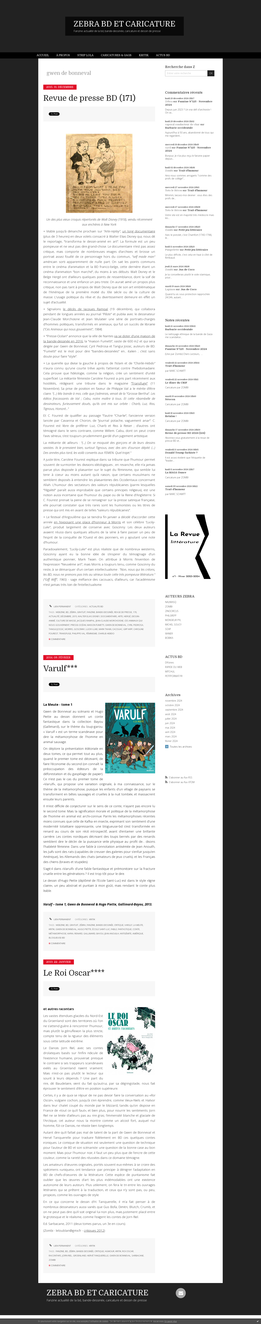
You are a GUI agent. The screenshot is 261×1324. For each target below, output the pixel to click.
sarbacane (138, 1255)
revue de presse (123, 612)
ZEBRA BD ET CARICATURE (124, 24)
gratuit (81, 612)
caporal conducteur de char (182, 124)
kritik (52, 929)
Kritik (144, 55)
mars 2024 (171, 736)
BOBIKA (169, 637)
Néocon (170, 399)
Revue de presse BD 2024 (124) (185, 433)
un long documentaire (138, 231)
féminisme (91, 633)
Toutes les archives (181, 746)
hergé (127, 616)
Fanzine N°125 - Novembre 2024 (186, 349)
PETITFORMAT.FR (173, 676)
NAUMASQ (170, 602)
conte (136, 929)
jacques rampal (86, 620)
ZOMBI (168, 606)
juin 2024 (170, 723)
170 (134, 612)
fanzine (91, 612)
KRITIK (92, 919)
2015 (74, 616)
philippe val (78, 633)
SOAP (168, 629)
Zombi (169, 170)
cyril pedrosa (135, 624)
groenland (79, 1255)
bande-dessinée (104, 612)
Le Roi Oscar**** (74, 973)
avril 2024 (170, 732)
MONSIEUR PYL (173, 620)
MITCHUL (170, 671)
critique (119, 924)
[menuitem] (45, 55)
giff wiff (127, 629)
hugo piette (84, 929)
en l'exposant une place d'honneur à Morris (87, 522)
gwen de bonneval (115, 624)
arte (120, 616)
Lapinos (170, 289)
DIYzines (169, 662)
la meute (138, 924)
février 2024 (171, 741)
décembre (65, 616)
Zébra (168, 101)
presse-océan (78, 624)
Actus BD (163, 55)
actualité (54, 616)
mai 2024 (170, 727)
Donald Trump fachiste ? (181, 452)
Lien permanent (60, 606)
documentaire (109, 616)
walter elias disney (89, 616)
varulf (128, 924)
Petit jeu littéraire (190, 229)
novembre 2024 (173, 700)
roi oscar (127, 1251)
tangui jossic (56, 629)
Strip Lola (85, 55)
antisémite (125, 933)
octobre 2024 (172, 705)
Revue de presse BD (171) (89, 98)
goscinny (79, 629)
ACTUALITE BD (96, 606)
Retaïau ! (170, 416)
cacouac (117, 629)
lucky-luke (92, 629)
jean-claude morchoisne (110, 620)
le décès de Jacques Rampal (85, 309)
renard (78, 933)
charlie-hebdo (106, 633)
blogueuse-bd (57, 937)
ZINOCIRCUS (171, 611)
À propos (63, 55)
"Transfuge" (139, 383)
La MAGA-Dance (175, 472)
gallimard (89, 933)
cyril (168, 147)
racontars (55, 1255)
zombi (52, 1259)
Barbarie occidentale (179, 127)
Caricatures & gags (116, 55)
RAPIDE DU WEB (173, 667)
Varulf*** (60, 668)
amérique (137, 933)
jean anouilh (112, 933)
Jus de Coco (187, 269)
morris (69, 629)
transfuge (65, 633)
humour (109, 1251)
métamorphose (57, 933)
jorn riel (67, 1255)
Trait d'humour (189, 170)
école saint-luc (101, 929)
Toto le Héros (173, 190)
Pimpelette (172, 249)
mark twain (105, 629)
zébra (73, 612)
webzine (60, 612)
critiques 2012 (94, 1230)
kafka (70, 933)
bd (67, 612)
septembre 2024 (174, 709)
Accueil (43, 55)
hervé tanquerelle (98, 1255)
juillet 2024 (171, 718)
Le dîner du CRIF (176, 382)
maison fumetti (95, 624)
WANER (169, 633)
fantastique (125, 929)
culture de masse (66, 620)
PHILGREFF (170, 615)
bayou (100, 933)
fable (114, 929)
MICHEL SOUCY (173, 624)
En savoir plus (171, 1321)
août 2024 (170, 714)
